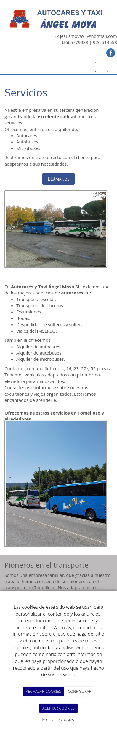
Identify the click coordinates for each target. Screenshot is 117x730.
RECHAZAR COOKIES (43, 691)
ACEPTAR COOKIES (58, 708)
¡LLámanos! (58, 178)
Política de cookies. (58, 719)
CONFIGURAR (79, 691)
